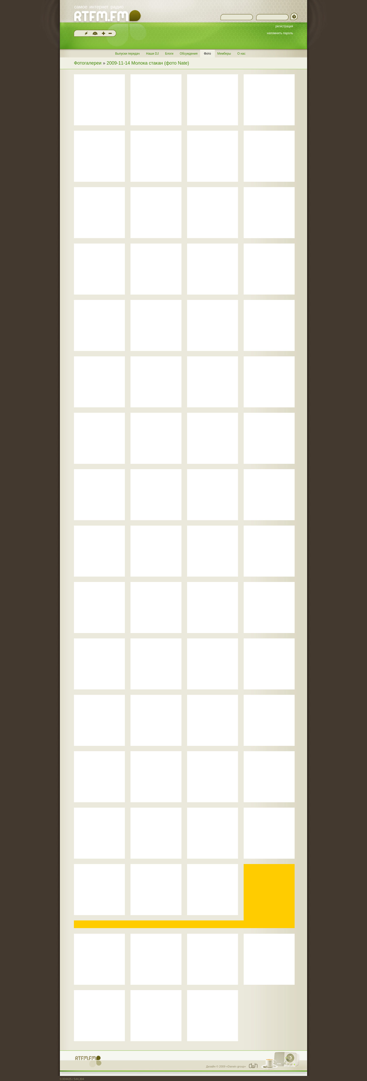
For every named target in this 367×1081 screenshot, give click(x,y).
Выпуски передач (127, 53)
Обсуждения (189, 53)
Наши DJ (152, 53)
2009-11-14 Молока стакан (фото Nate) (148, 63)
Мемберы (224, 53)
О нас (241, 53)
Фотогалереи (87, 63)
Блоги (169, 53)
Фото (207, 53)
